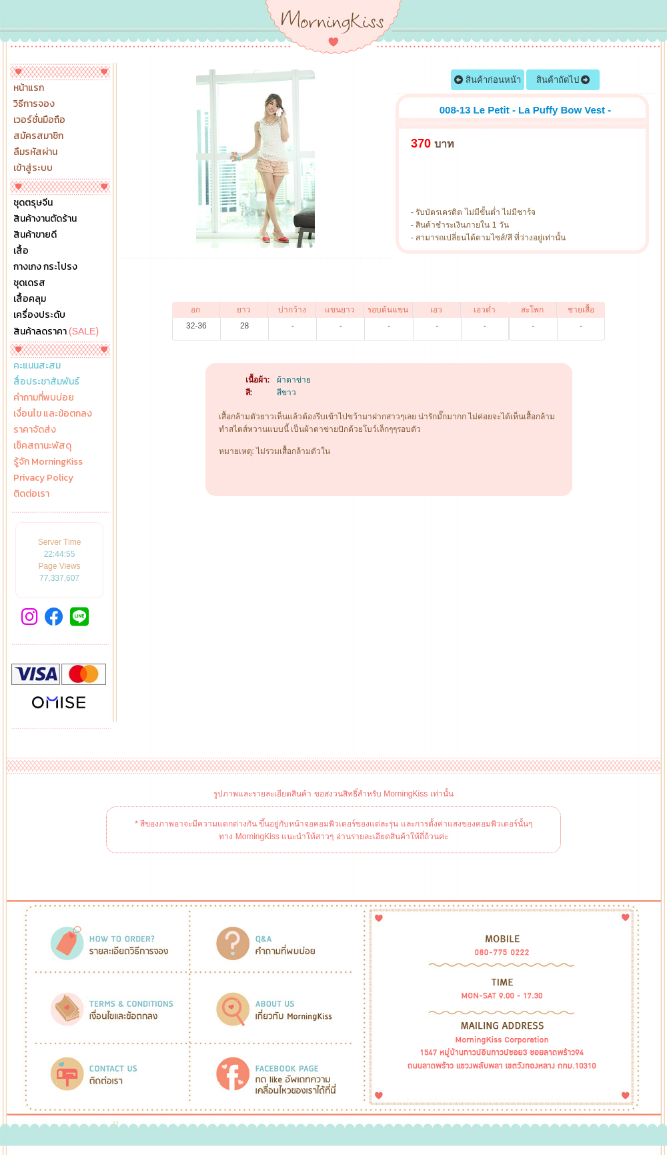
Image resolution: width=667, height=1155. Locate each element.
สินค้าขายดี (35, 235)
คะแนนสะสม (37, 366)
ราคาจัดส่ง (34, 430)
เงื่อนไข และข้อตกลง (52, 414)
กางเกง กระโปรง (45, 267)
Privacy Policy (43, 478)
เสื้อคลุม (29, 299)
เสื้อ (21, 251)
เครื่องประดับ (39, 315)
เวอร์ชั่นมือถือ (39, 120)
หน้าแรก (28, 88)
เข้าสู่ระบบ (33, 168)
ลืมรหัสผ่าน (35, 152)
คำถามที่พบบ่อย (43, 398)
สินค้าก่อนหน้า (487, 80)
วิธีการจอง (34, 104)
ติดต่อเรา (31, 494)
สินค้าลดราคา (56, 331)
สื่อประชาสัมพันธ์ (46, 382)
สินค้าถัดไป (563, 80)
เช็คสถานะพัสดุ (42, 446)
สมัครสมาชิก (38, 136)
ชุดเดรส (29, 283)
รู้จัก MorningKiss (48, 462)
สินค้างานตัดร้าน (45, 219)
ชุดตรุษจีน (33, 203)
